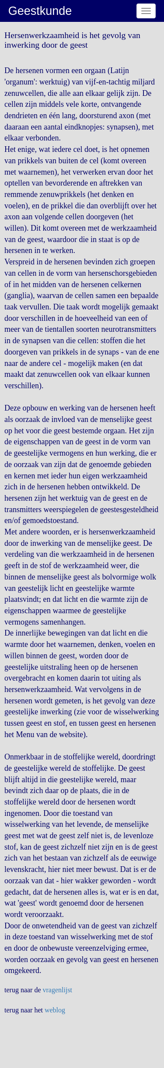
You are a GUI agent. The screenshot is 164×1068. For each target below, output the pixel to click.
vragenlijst (58, 990)
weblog (55, 1010)
